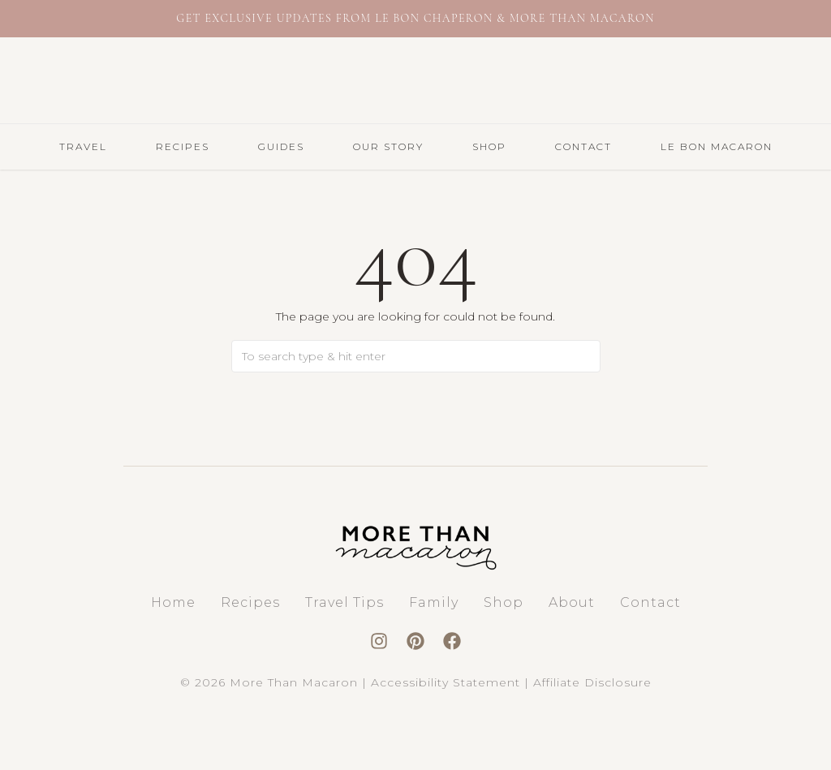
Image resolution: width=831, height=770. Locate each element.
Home (173, 602)
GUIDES (281, 146)
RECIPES (182, 146)
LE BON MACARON (717, 146)
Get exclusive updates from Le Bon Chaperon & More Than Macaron (415, 18)
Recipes (250, 602)
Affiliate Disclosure (592, 682)
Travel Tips (344, 602)
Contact (583, 146)
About (572, 602)
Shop (489, 146)
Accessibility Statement (445, 682)
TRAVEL (83, 146)
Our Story (388, 146)
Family (434, 602)
